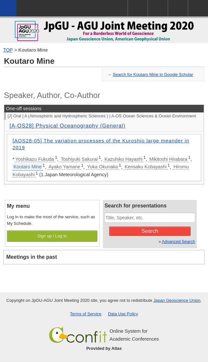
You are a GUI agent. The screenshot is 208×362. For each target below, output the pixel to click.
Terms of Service (85, 313)
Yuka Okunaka (102, 166)
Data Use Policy (123, 313)
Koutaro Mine (33, 50)
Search (149, 231)
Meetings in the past (31, 257)
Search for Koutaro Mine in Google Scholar (153, 74)
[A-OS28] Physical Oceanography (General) (67, 126)
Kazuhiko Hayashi (123, 159)
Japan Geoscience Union (176, 300)
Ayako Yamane (64, 166)
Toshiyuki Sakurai (79, 159)
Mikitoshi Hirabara (168, 159)
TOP (8, 50)
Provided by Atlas (104, 348)
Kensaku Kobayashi (145, 166)
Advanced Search (178, 241)
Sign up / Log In (52, 235)
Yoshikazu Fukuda (34, 159)
